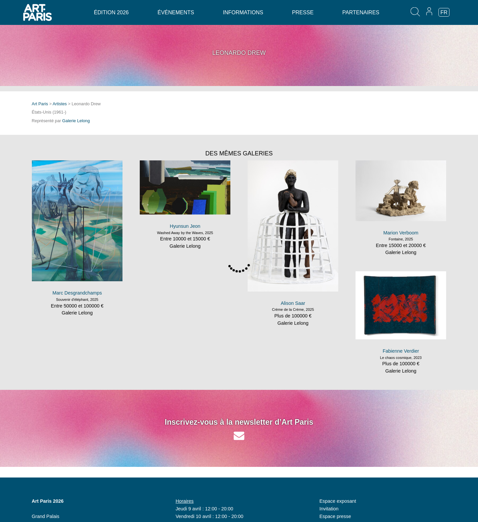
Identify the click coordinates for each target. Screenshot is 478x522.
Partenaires (360, 12)
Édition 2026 (111, 12)
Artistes (60, 103)
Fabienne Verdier (401, 351)
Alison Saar (293, 303)
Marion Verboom (401, 232)
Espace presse (335, 516)
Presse (303, 12)
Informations (243, 12)
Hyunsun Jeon (185, 226)
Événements (175, 12)
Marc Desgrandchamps (77, 293)
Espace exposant (337, 501)
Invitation (329, 508)
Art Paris (40, 103)
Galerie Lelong (76, 120)
